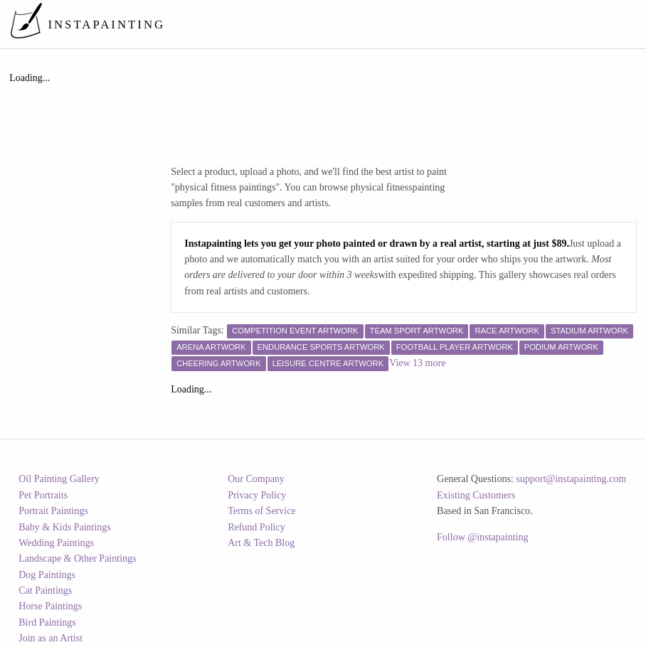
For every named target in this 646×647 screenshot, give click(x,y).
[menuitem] (374, 24)
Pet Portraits (43, 495)
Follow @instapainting (482, 537)
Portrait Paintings (53, 511)
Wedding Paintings (56, 543)
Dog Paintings (46, 575)
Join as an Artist (50, 638)
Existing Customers (476, 495)
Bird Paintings (47, 622)
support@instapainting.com (571, 479)
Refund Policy (256, 527)
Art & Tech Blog (261, 543)
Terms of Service (261, 511)
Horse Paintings (50, 606)
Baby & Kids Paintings (64, 527)
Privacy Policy (257, 495)
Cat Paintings (45, 590)
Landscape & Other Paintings (77, 558)
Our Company (256, 479)
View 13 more (417, 363)
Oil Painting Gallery (59, 479)
